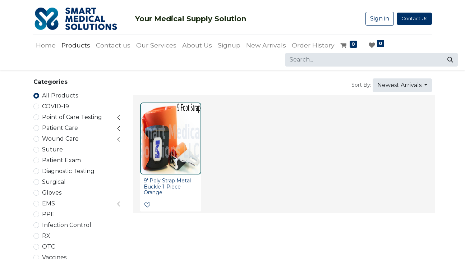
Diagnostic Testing (68, 171)
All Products (60, 95)
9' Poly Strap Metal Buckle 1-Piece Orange (167, 186)
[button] (402, 85)
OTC (48, 246)
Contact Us (414, 18)
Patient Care (60, 127)
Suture (52, 149)
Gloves (51, 192)
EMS (48, 203)
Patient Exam (61, 160)
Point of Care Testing (72, 117)
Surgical (54, 181)
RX (46, 235)
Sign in (379, 18)
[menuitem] (46, 45)
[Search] (450, 60)
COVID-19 (55, 106)
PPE (48, 214)
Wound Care (60, 138)
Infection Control (66, 225)
